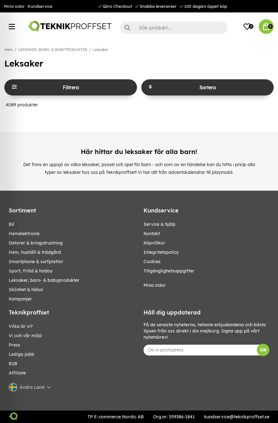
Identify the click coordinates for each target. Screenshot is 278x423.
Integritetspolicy (161, 252)
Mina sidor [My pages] (155, 285)
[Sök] (173, 27)
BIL (11, 224)
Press (14, 345)
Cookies (152, 261)
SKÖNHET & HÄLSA (26, 289)
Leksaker (100, 49)
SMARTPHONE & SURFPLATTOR (36, 261)
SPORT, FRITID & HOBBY (30, 271)
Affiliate (17, 373)
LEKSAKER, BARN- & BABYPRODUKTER (52, 49)
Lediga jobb (21, 354)
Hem (8, 49)
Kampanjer (20, 299)
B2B (13, 363)
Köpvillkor (154, 243)
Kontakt (152, 233)
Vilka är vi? (21, 326)
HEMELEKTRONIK (24, 233)
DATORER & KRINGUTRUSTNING (36, 243)
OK (263, 350)
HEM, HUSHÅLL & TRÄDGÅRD (35, 252)
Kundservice (40, 6)
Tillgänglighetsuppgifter (169, 271)
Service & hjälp (159, 224)
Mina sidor (14, 6)
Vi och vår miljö (25, 335)
